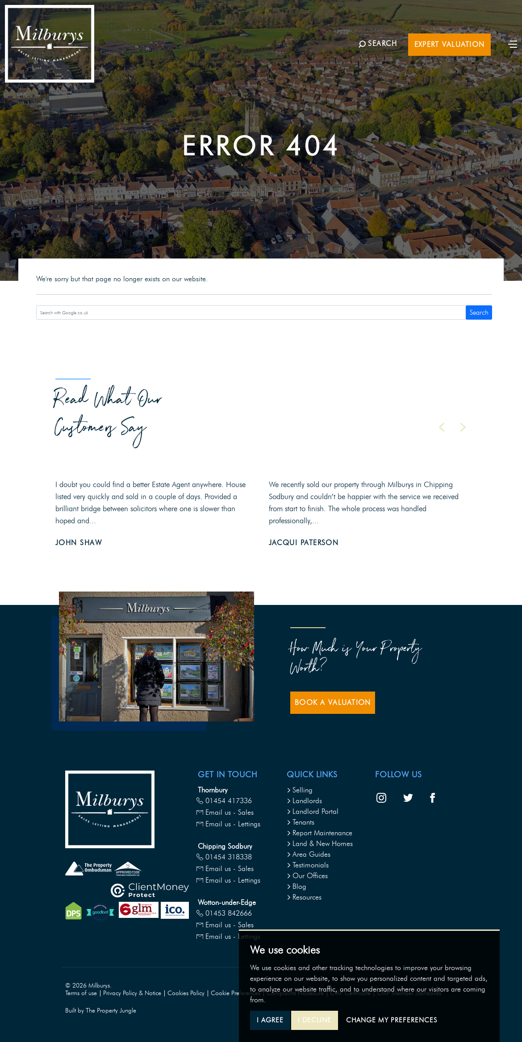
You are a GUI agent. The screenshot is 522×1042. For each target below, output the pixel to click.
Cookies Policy (186, 993)
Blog (296, 886)
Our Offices (307, 875)
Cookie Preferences (235, 993)
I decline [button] (314, 1020)
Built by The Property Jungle (100, 1010)
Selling (300, 790)
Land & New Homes (320, 843)
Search (479, 312)
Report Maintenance (319, 833)
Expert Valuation (443, 61)
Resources (304, 897)
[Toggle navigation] (506, 60)
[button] (441, 427)
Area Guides (308, 854)
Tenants (300, 822)
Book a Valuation (333, 702)
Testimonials (308, 865)
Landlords (304, 800)
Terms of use (81, 993)
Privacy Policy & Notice (132, 993)
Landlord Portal (312, 811)
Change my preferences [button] (391, 1020)
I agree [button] (270, 1020)
